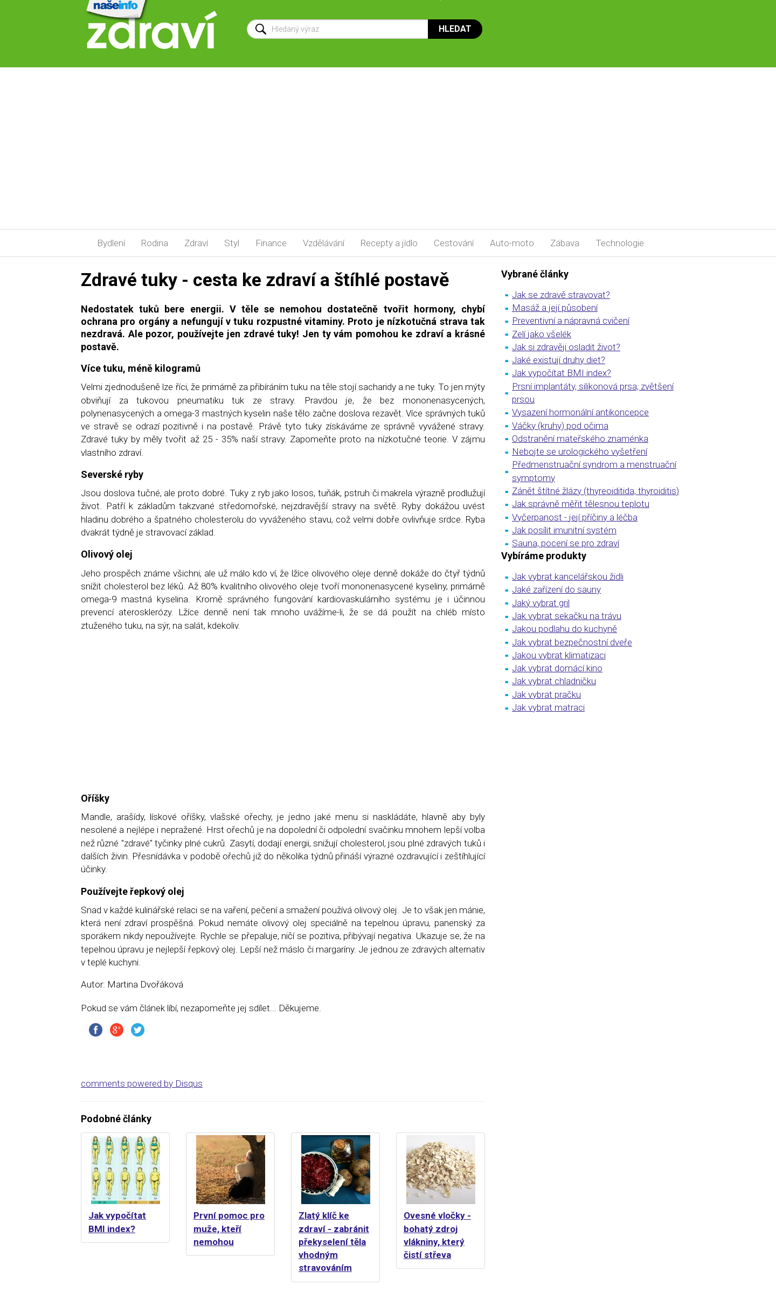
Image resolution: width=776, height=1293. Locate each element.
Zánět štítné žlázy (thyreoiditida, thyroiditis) (595, 490)
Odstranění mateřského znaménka (580, 438)
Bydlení (111, 243)
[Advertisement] (388, 148)
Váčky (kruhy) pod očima (560, 425)
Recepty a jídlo (389, 243)
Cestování (454, 243)
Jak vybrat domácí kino (557, 668)
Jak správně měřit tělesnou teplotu (580, 503)
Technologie (619, 243)
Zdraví (196, 243)
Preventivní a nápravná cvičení (570, 320)
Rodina (154, 243)
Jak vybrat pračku (546, 694)
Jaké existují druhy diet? (558, 359)
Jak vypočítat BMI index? (561, 372)
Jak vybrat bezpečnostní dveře (572, 642)
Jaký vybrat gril (541, 602)
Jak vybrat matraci (548, 707)
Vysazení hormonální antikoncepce (580, 412)
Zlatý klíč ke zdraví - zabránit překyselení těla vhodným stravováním (334, 1241)
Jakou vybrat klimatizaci (559, 655)
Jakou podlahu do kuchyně (564, 628)
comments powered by (142, 1083)
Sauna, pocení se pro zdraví (565, 543)
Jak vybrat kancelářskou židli (567, 576)
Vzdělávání (323, 243)
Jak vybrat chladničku (554, 681)
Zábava (564, 243)
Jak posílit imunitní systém (564, 530)
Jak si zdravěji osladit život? (566, 347)
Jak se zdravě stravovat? (561, 294)
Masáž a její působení (555, 307)
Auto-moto (512, 243)
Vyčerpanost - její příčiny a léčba (575, 517)
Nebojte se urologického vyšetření (579, 451)
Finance (271, 243)
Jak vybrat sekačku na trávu (566, 615)
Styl (231, 243)
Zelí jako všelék (541, 334)
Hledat (455, 29)
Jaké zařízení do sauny (556, 589)
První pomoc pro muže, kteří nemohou (229, 1228)
